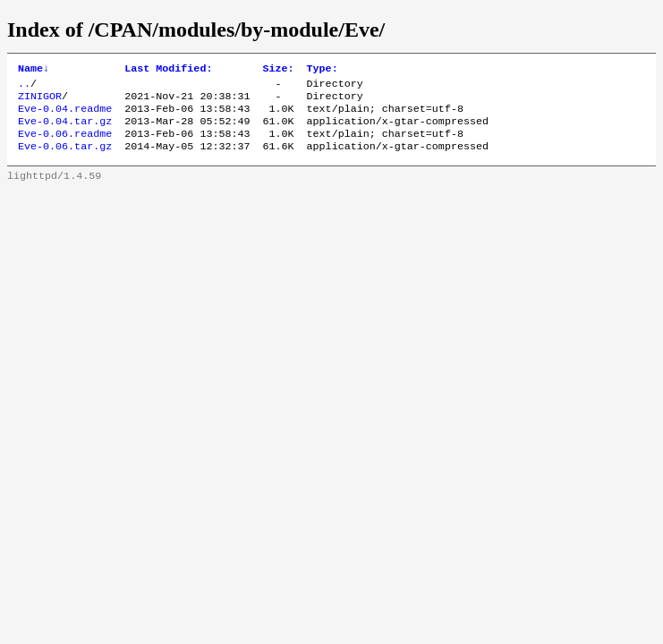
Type (322, 70)
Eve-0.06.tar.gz (65, 158)
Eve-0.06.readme (65, 144)
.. (24, 87)
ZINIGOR (40, 101)
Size (277, 70)
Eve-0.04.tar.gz (65, 130)
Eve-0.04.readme (65, 115)
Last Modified (168, 70)
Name (33, 70)
